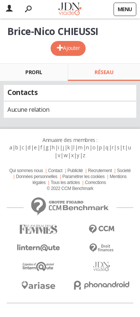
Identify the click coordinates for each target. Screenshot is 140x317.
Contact (55, 170)
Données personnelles (36, 176)
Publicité (75, 170)
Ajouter (71, 47)
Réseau (104, 72)
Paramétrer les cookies (83, 176)
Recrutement (100, 170)
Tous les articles (65, 182)
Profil (33, 72)
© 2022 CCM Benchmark (70, 188)
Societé (124, 170)
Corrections (95, 182)
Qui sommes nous (26, 170)
